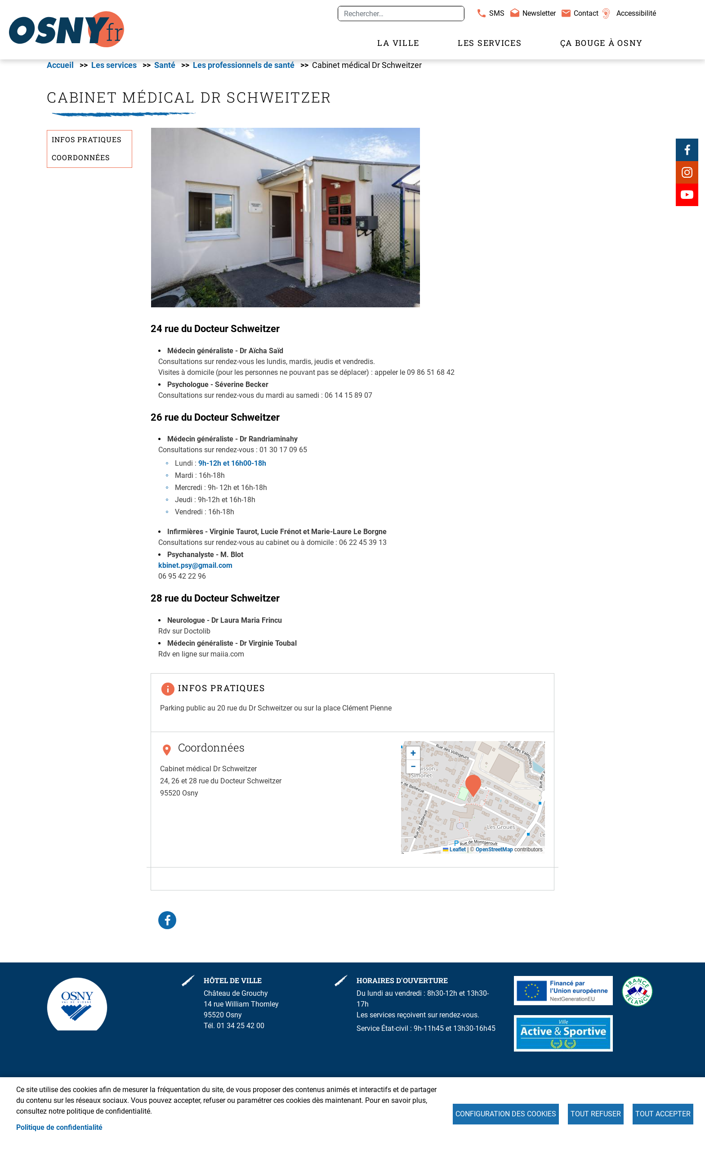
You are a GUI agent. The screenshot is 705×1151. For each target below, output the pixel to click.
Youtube (687, 199)
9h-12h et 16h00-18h (232, 467)
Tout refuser (596, 1114)
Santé (164, 69)
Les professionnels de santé (243, 69)
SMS (496, 13)
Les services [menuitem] (490, 43)
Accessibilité (636, 13)
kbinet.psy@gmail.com (195, 570)
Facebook (687, 154)
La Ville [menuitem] (398, 43)
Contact (586, 13)
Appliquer (453, 13)
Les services (114, 69)
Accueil (60, 69)
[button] (285, 221)
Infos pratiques (86, 144)
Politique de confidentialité (59, 1127)
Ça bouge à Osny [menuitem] (601, 43)
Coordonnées (81, 161)
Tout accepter (663, 1114)
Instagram (687, 177)
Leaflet (454, 854)
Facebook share (167, 925)
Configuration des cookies (505, 1114)
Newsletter (539, 13)
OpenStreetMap (494, 854)
